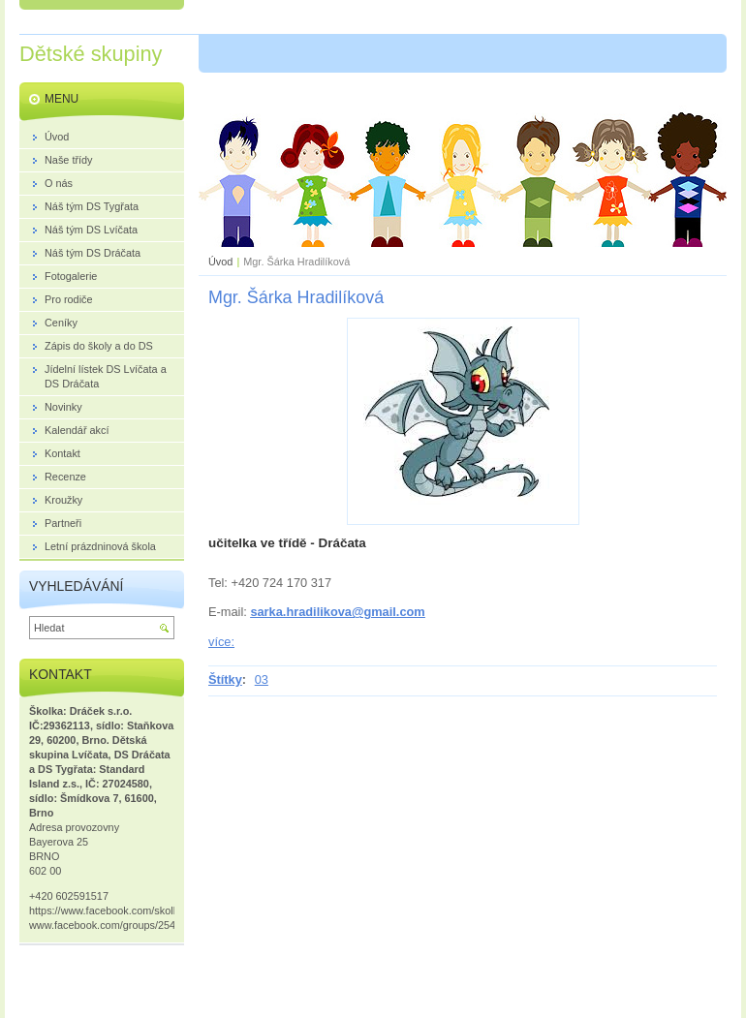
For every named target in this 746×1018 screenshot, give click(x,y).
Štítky (225, 679)
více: (221, 641)
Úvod (220, 261)
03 (261, 679)
